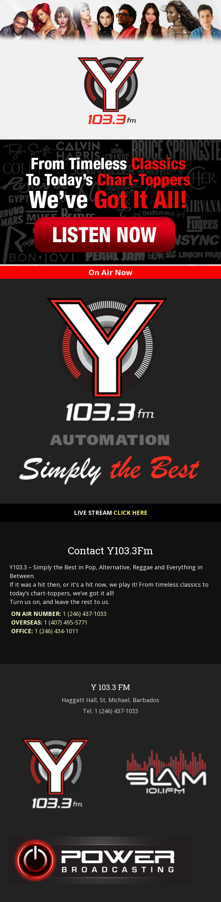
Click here (130, 512)
